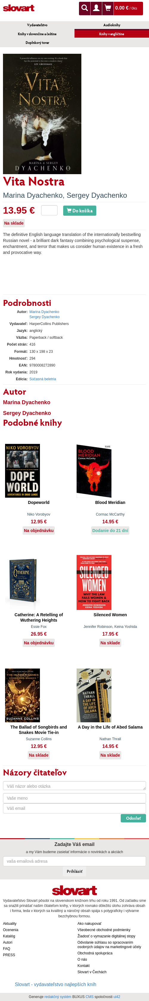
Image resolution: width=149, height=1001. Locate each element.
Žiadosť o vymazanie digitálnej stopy (106, 936)
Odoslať (133, 818)
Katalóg (9, 936)
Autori (7, 942)
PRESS (9, 955)
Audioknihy (111, 25)
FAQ (6, 949)
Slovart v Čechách (91, 972)
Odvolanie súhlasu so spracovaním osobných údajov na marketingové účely (109, 944)
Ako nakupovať (89, 924)
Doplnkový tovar (37, 42)
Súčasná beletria (43, 379)
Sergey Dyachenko (96, 195)
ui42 (117, 997)
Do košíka (80, 210)
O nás (82, 959)
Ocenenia (10, 930)
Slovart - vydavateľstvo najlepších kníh (55, 984)
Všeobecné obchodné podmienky (103, 930)
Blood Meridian (110, 502)
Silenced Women (110, 614)
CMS (90, 997)
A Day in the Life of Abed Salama (110, 727)
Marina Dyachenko (33, 195)
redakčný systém (57, 997)
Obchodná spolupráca (94, 953)
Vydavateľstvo (37, 25)
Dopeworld (38, 502)
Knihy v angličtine (111, 34)
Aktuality (9, 924)
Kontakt (83, 966)
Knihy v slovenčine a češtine (37, 34)
